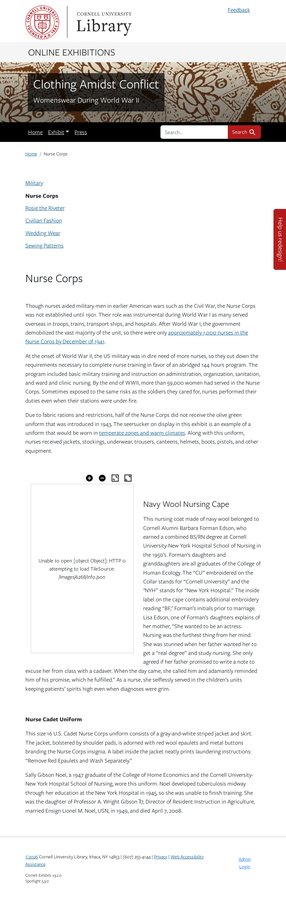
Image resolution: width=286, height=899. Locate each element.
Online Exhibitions (71, 52)
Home (35, 132)
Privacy (160, 857)
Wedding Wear (42, 233)
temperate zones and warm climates (142, 432)
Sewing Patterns (44, 245)
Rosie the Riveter (45, 208)
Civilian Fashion (43, 220)
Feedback (239, 10)
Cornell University (42, 22)
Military (34, 183)
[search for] (194, 132)
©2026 (31, 857)
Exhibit (56, 132)
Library (103, 22)
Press (80, 132)
